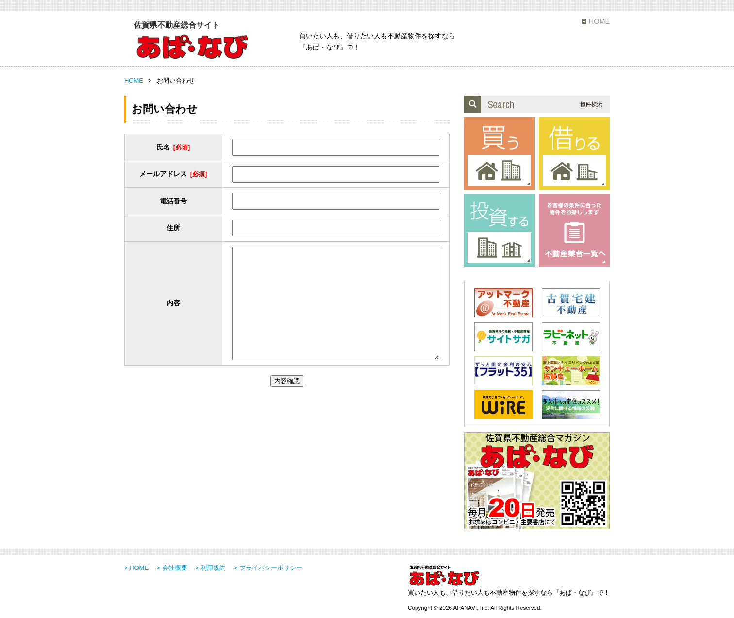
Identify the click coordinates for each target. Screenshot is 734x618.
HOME (599, 21)
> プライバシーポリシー (268, 567)
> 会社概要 (172, 567)
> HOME (136, 567)
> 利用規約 (210, 567)
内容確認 (287, 380)
